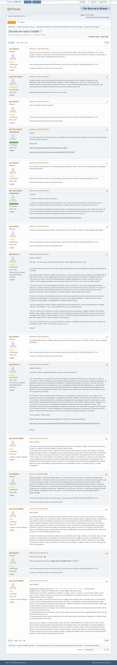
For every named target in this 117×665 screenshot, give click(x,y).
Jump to (79, 649)
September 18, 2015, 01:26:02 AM (39, 163)
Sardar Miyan (17, 77)
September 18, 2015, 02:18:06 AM (39, 190)
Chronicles (78, 27)
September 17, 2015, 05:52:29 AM (39, 48)
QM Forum (13, 9)
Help (93, 662)
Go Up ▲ (108, 662)
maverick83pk (17, 438)
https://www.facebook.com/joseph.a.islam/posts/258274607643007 (51, 152)
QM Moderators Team (67, 27)
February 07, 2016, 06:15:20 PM (38, 474)
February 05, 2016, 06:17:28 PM (38, 438)
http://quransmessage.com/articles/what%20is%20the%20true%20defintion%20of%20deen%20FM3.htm (64, 423)
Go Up (10, 640)
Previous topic (94, 37)
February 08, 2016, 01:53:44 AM (38, 508)
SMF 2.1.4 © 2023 (11, 662)
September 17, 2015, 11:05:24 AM (39, 76)
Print (107, 42)
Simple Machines (21, 662)
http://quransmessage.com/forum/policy (98, 17)
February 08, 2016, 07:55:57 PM (38, 580)
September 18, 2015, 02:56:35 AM (39, 226)
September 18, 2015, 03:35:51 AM (39, 254)
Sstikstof (15, 49)
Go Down (11, 42)
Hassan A (15, 254)
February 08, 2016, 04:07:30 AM (38, 553)
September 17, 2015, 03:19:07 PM (39, 101)
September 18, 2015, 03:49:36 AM (39, 336)
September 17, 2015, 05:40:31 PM (39, 129)
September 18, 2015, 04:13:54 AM (39, 364)
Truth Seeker (56, 27)
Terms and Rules (100, 662)
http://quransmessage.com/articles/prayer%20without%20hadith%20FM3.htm (55, 218)
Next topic (105, 37)
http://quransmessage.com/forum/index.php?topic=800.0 (48, 148)
